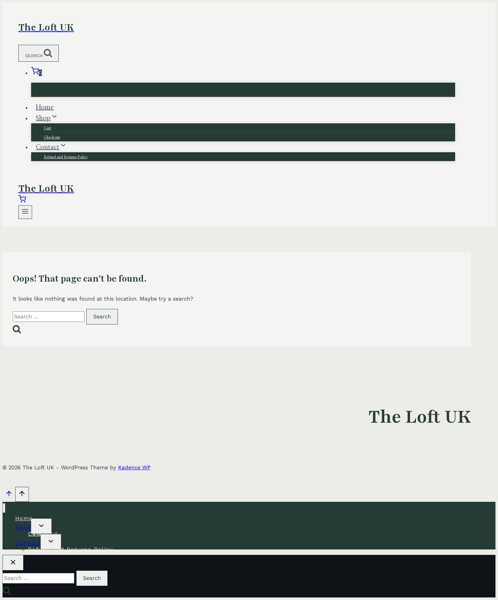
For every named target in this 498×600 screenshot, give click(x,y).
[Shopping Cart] (36, 73)
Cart (47, 128)
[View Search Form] (38, 53)
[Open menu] (25, 212)
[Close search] (13, 562)
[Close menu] (4, 508)
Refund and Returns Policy (66, 157)
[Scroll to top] (9, 495)
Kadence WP (134, 467)
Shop (23, 527)
